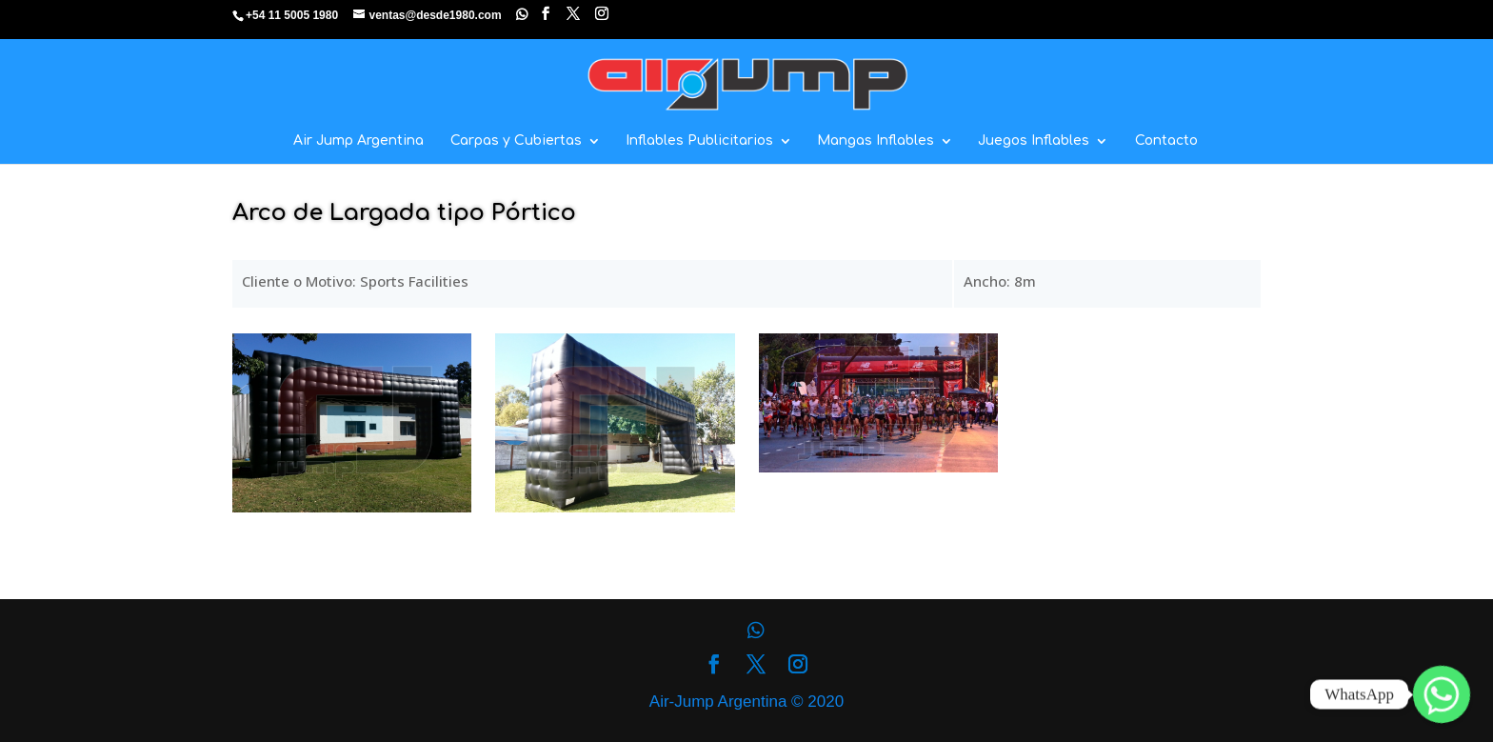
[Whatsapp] (1441, 694)
